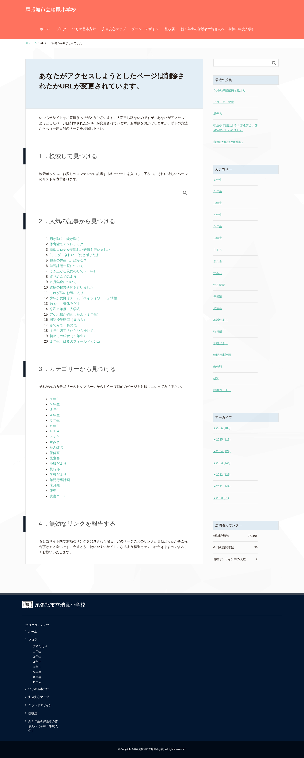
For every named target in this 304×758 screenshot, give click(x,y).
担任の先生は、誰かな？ (68, 260)
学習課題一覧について (66, 266)
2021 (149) (222, 486)
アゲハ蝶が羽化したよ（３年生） (75, 314)
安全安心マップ (114, 29)
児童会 (55, 458)
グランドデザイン (145, 29)
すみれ (55, 442)
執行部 (55, 469)
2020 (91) (221, 498)
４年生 (55, 415)
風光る (217, 113)
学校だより (58, 474)
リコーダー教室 (223, 102)
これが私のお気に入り (66, 293)
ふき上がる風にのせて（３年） (73, 271)
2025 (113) (222, 439)
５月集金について (63, 282)
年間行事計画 (60, 480)
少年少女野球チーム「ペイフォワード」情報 (83, 298)
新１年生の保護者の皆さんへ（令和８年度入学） (218, 29)
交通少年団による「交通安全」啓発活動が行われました (235, 128)
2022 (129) (222, 474)
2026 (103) (222, 428)
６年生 (55, 426)
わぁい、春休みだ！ (65, 303)
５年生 (55, 420)
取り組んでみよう (63, 276)
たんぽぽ (56, 447)
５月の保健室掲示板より (229, 90)
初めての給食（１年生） (68, 336)
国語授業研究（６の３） (68, 319)
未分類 (55, 485)
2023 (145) (222, 463)
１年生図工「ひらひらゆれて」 (73, 330)
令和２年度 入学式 (65, 309)
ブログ (61, 29)
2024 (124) (222, 451)
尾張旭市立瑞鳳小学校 (50, 9)
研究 (53, 490)
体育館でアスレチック (66, 244)
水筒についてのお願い (228, 142)
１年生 (55, 399)
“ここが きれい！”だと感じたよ (74, 255)
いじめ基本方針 (84, 29)
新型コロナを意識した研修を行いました (80, 249)
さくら (55, 436)
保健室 (55, 453)
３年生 (55, 409)
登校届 (170, 29)
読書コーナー (60, 496)
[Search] (110, 192)
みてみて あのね (63, 325)
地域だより (58, 463)
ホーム (45, 29)
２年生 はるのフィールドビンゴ (75, 341)
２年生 (55, 404)
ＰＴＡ (55, 431)
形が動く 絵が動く (65, 239)
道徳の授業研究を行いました (72, 287)
